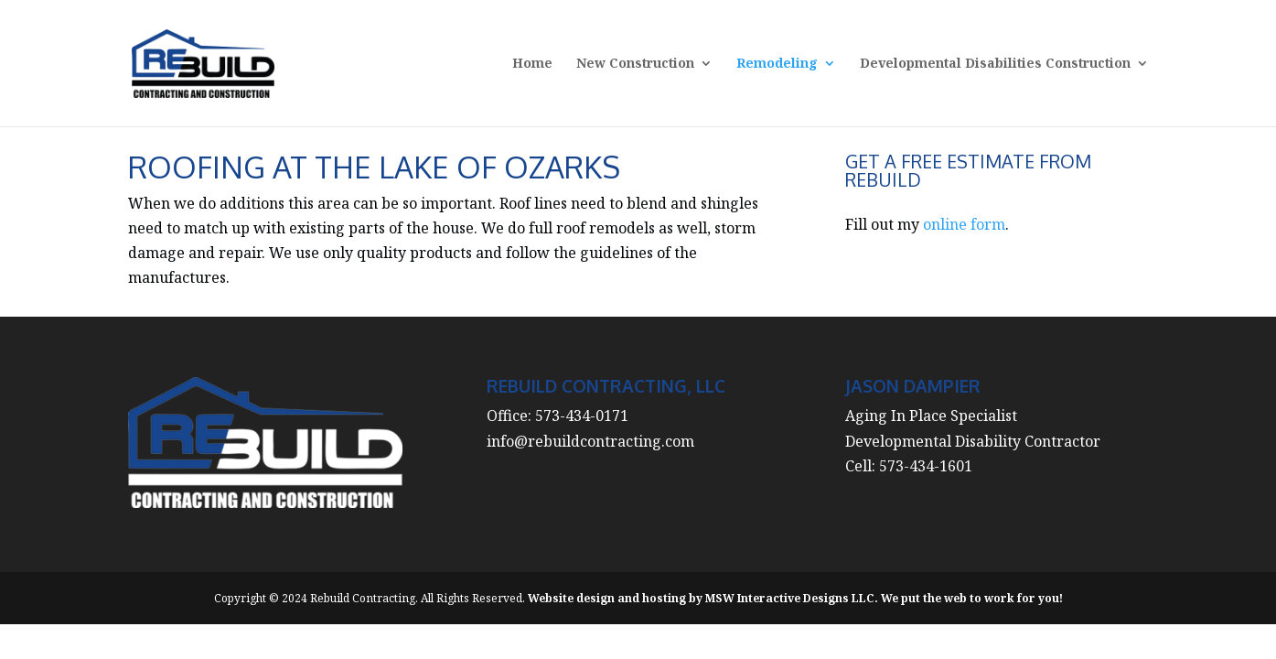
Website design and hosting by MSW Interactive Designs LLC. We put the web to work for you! (795, 598)
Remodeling (777, 64)
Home (532, 64)
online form (964, 224)
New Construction (635, 64)
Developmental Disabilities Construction (995, 64)
